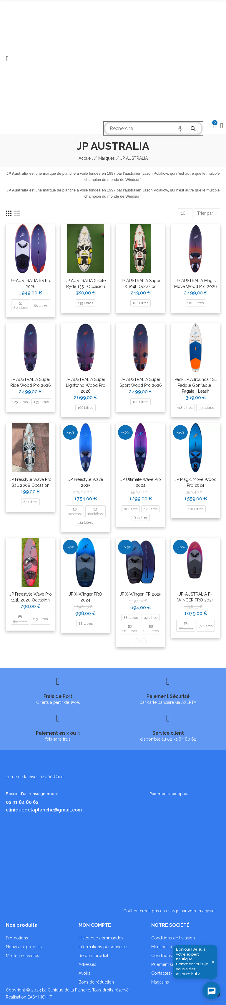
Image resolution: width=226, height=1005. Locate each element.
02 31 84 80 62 (22, 802)
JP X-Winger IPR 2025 (140, 594)
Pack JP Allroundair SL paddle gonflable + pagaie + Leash (196, 385)
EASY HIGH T (39, 997)
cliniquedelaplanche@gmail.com (44, 810)
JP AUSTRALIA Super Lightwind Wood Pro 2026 (85, 385)
